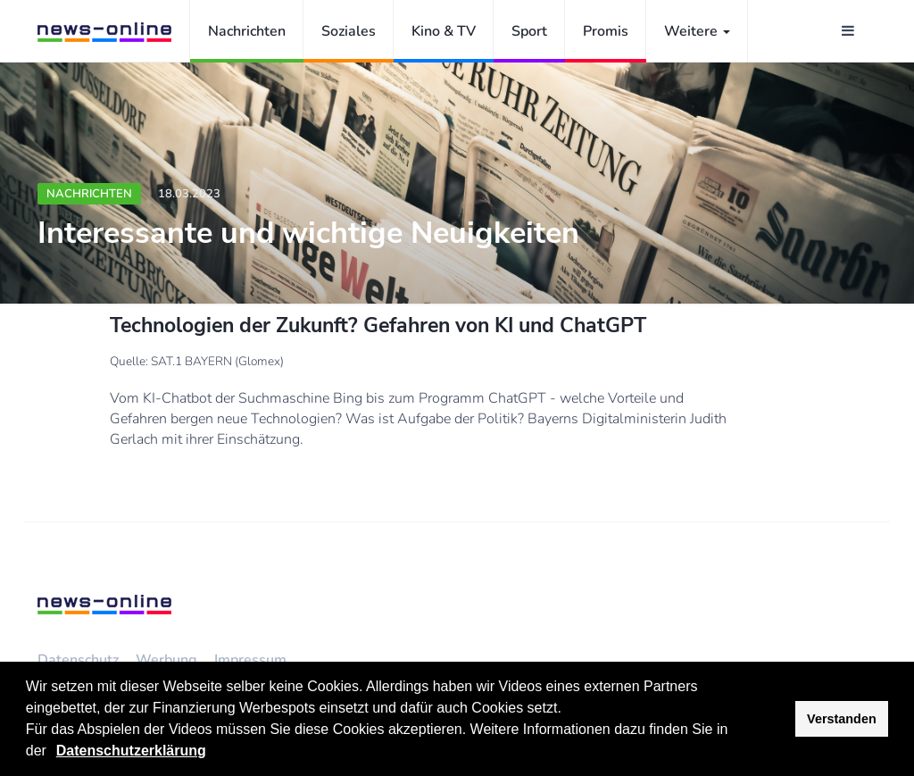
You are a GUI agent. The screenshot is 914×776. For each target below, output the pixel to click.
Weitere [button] (697, 31)
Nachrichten (247, 31)
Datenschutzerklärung (131, 750)
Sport (529, 31)
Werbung (166, 660)
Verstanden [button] (842, 719)
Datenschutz (78, 660)
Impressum (250, 660)
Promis (605, 31)
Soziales (348, 31)
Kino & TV (443, 31)
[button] (52, 752)
